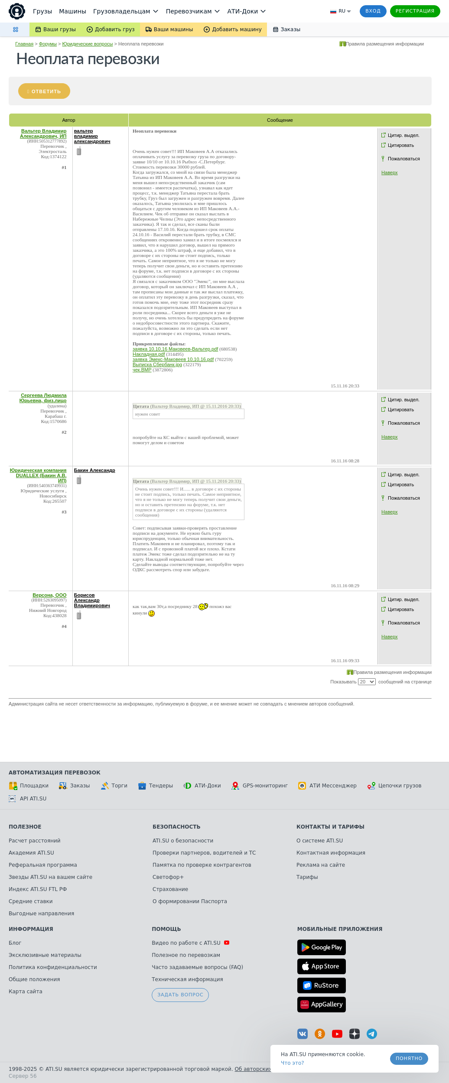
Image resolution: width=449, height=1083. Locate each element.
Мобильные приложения (340, 929)
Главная (24, 43)
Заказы (74, 785)
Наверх (389, 172)
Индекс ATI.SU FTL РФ (38, 889)
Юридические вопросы (87, 43)
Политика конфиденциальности (53, 967)
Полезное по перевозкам (186, 955)
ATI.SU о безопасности (183, 841)
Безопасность (177, 827)
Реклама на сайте (320, 865)
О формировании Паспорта (190, 901)
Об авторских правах (264, 1069)
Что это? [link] (292, 1063)
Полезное (25, 827)
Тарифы (307, 877)
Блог (15, 943)
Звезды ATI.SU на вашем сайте (50, 877)
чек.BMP (142, 369)
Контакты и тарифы (330, 827)
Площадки (29, 785)
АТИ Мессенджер (327, 786)
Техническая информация (187, 979)
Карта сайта (25, 992)
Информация (31, 929)
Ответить (46, 91)
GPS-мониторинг (259, 786)
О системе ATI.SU (319, 841)
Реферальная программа (43, 865)
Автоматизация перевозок (55, 773)
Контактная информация (330, 853)
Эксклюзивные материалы (45, 955)
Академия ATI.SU (31, 853)
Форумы (48, 43)
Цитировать (401, 145)
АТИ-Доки (202, 786)
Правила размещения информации (385, 43)
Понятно (409, 1058)
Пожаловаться (404, 158)
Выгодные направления (41, 914)
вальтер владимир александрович (92, 136)
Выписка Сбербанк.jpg (157, 364)
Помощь (166, 929)
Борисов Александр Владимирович (92, 600)
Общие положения (34, 979)
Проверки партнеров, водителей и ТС (204, 853)
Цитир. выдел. (404, 135)
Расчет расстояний (35, 841)
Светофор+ (168, 877)
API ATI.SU (27, 798)
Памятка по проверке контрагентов (202, 865)
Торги (114, 785)
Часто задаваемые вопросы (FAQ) (197, 967)
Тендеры (155, 785)
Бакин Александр (94, 470)
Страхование (170, 889)
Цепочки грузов (394, 785)
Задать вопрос (180, 995)
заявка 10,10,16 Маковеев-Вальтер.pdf (175, 348)
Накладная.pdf (149, 354)
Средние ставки (31, 901)
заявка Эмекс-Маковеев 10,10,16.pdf (173, 359)
